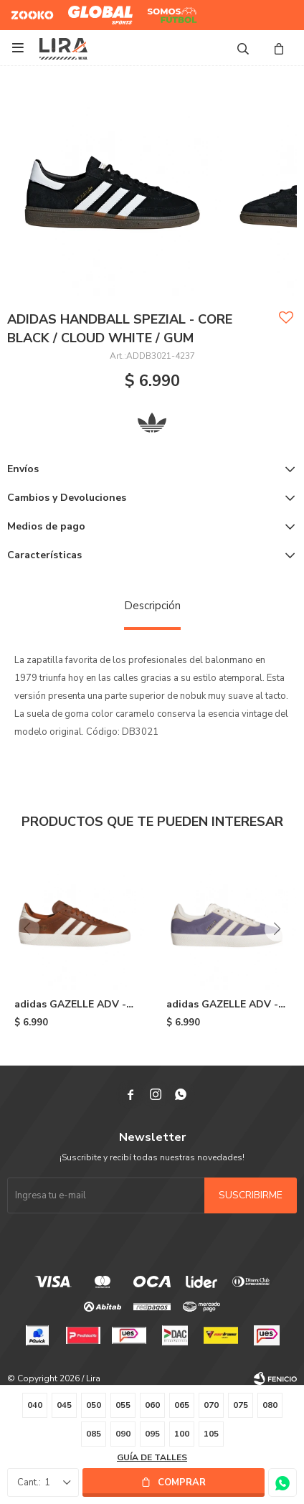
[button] (277, 928)
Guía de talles (152, 1457)
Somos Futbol (161, 15)
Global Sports (97, 9)
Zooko (24, 9)
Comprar (182, 1482)
